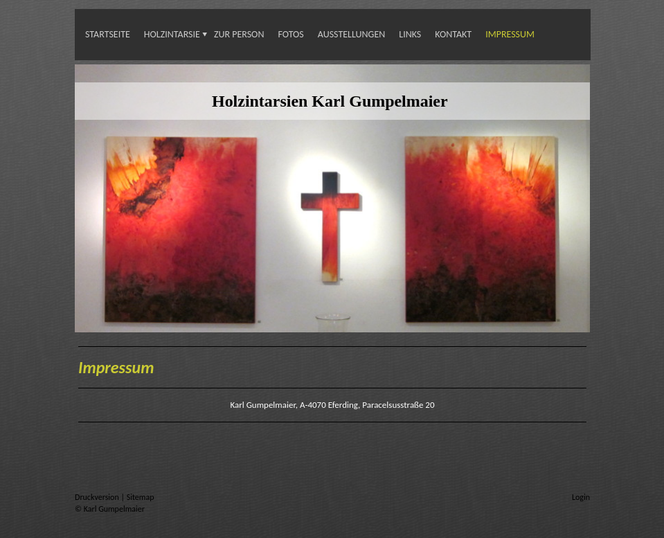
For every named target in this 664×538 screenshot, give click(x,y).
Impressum (510, 34)
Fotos (290, 34)
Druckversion (97, 497)
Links (410, 34)
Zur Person (239, 34)
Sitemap (140, 497)
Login (581, 497)
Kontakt (453, 34)
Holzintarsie (172, 34)
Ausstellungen (352, 34)
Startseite (107, 34)
